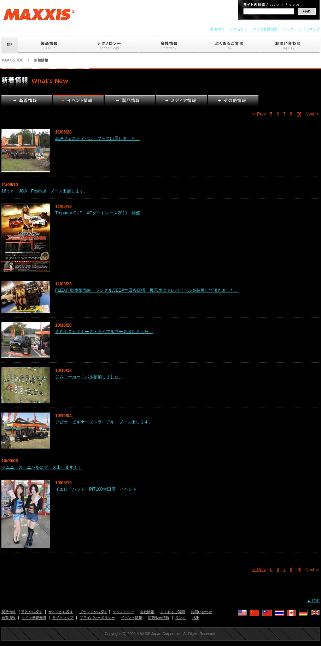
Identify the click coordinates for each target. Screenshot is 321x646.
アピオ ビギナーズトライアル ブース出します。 (104, 422)
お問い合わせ (290, 45)
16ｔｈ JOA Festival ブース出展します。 (44, 191)
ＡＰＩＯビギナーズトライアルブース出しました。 (104, 331)
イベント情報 (131, 618)
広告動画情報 (158, 618)
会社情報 (169, 45)
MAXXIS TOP (12, 60)
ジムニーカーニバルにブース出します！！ (41, 467)
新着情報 (217, 29)
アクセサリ (238, 29)
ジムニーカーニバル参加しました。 (89, 376)
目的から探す (31, 612)
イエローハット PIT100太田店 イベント (96, 489)
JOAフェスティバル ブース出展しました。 (97, 138)
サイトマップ (309, 29)
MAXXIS (39, 17)
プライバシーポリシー (97, 618)
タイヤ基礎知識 (265, 29)
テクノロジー (108, 45)
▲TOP (313, 600)
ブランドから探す (93, 612)
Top (9, 45)
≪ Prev (259, 114)
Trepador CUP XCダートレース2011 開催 (97, 213)
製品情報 (48, 45)
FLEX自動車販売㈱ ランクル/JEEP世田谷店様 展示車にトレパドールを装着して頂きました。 (147, 290)
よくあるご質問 (229, 45)
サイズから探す (60, 612)
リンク (288, 29)
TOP (195, 618)
